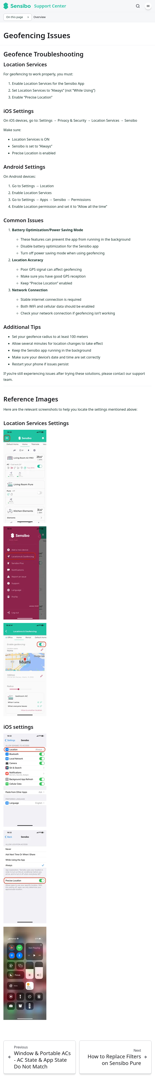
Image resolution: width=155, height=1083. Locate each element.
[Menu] (148, 6)
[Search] (137, 6)
